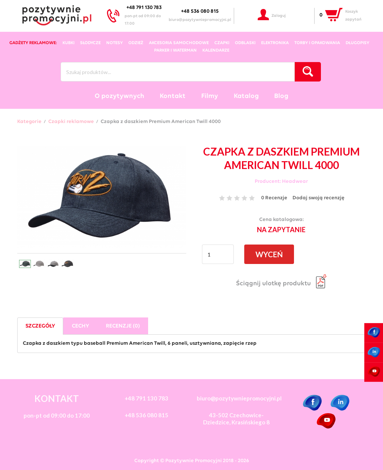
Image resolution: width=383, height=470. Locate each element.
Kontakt (173, 96)
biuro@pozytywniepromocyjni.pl (200, 20)
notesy (114, 43)
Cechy (80, 326)
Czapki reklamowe (71, 122)
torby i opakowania (317, 43)
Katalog (246, 96)
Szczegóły (40, 326)
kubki (68, 43)
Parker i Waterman (175, 50)
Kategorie (29, 122)
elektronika (275, 43)
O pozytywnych (119, 96)
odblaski (245, 43)
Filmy (209, 96)
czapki (221, 43)
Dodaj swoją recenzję (318, 198)
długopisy (357, 43)
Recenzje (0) (123, 326)
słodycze (90, 43)
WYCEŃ (269, 254)
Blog (281, 96)
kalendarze (215, 50)
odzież (135, 43)
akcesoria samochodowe (179, 43)
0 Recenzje (274, 198)
